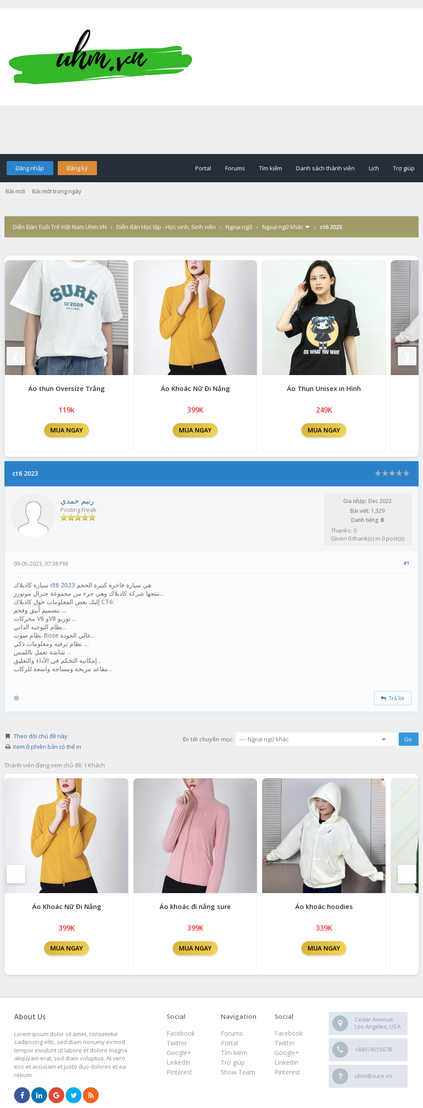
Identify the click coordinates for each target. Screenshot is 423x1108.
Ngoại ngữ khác (282, 227)
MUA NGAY (66, 430)
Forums (235, 168)
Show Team (238, 1072)
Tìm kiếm (270, 168)
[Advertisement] (211, 130)
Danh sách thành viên (325, 168)
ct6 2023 (62, 585)
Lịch (374, 168)
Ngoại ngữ (239, 227)
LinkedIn (286, 1062)
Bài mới (15, 191)
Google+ (287, 1052)
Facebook (289, 1033)
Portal (203, 168)
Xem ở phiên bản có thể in (47, 747)
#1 (406, 563)
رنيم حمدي (77, 501)
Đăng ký (77, 168)
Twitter (285, 1043)
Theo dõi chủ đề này (40, 736)
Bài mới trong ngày (57, 191)
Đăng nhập (29, 168)
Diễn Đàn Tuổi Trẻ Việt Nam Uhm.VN (60, 227)
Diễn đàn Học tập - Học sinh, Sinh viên (166, 227)
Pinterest (287, 1072)
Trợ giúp (404, 168)
